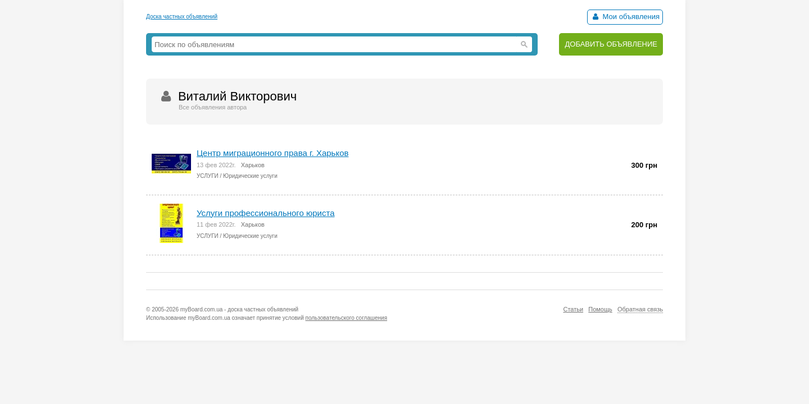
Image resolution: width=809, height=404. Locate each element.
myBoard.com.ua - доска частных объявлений (239, 309)
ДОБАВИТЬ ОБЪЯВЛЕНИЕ (611, 44)
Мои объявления (625, 16)
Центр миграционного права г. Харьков (272, 153)
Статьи (573, 309)
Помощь (600, 309)
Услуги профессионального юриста (266, 213)
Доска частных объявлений (181, 16)
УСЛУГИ (208, 176)
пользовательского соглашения (347, 318)
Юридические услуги (250, 176)
